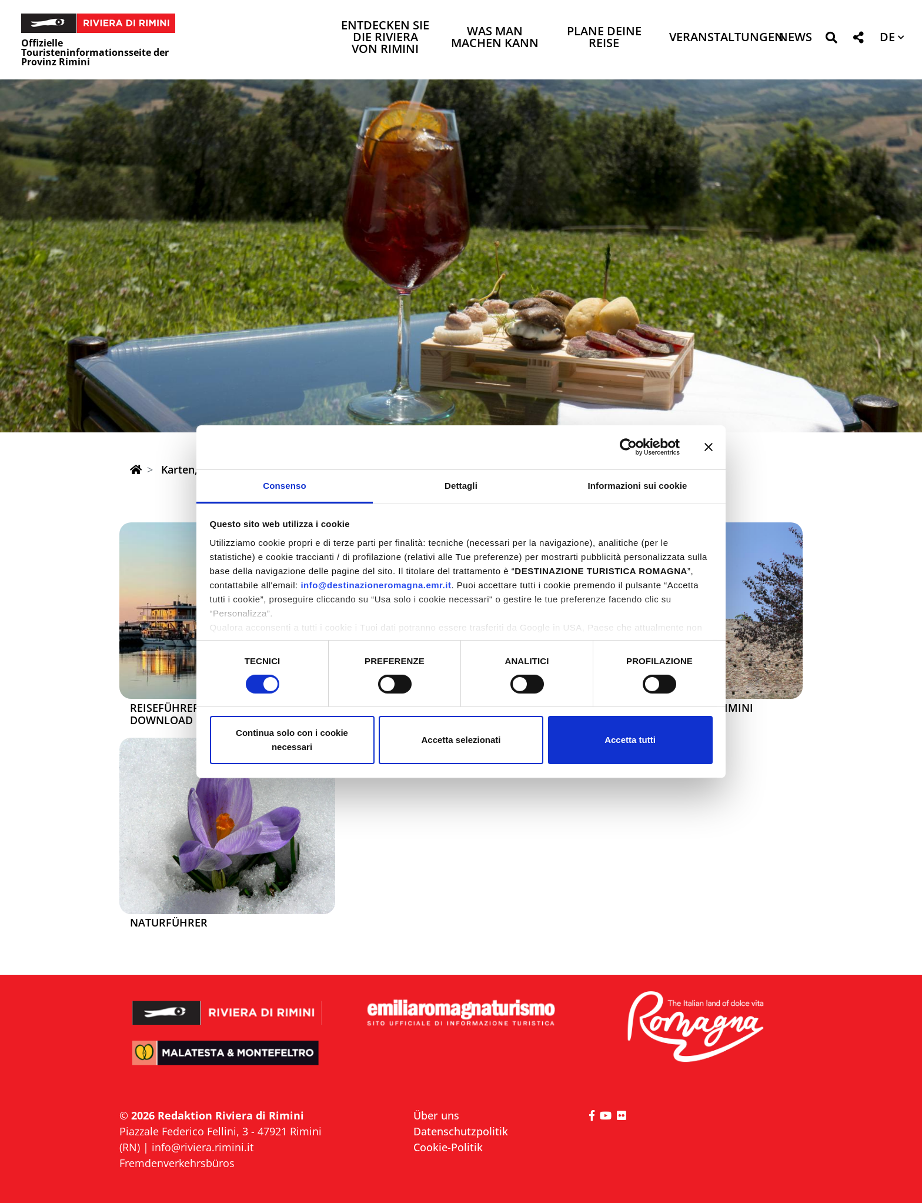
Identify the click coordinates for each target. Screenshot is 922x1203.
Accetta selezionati (460, 740)
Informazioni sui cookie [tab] (637, 485)
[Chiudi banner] (708, 447)
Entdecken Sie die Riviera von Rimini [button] (385, 37)
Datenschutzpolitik (460, 1131)
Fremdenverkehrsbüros (177, 1163)
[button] (831, 40)
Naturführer (169, 923)
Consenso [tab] (284, 485)
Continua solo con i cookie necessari (292, 740)
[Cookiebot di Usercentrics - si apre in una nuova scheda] (628, 447)
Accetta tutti (630, 740)
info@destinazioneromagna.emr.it (375, 584)
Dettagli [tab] (461, 485)
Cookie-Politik (448, 1147)
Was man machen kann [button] (495, 38)
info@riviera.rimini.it (202, 1147)
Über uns (436, 1115)
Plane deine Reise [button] (604, 38)
